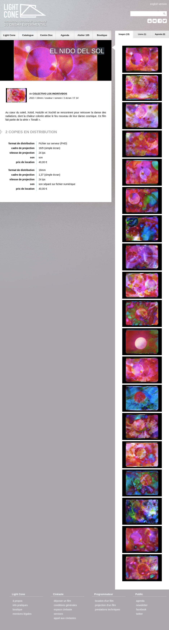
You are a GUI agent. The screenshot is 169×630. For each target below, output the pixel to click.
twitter (139, 613)
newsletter (142, 605)
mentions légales (22, 613)
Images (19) (124, 34)
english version (158, 4)
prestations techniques (107, 609)
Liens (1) (142, 34)
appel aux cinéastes (65, 618)
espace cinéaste (63, 609)
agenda (140, 600)
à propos (17, 600)
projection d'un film (105, 605)
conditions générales (65, 605)
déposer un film (62, 600)
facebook (141, 609)
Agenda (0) (160, 34)
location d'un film (104, 600)
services (58, 613)
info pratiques (20, 605)
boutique (17, 609)
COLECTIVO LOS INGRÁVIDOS (50, 93)
